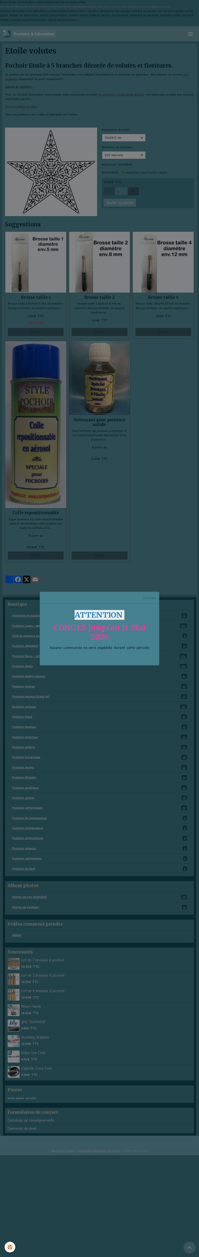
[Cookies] (10, 1247)
